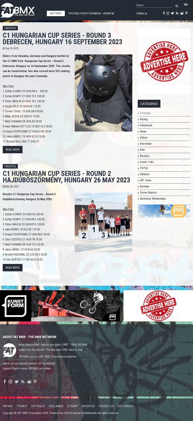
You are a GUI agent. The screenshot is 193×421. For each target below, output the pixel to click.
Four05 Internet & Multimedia (80, 413)
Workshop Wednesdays (153, 198)
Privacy (22, 406)
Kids (142, 149)
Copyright (38, 406)
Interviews (146, 143)
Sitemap (72, 406)
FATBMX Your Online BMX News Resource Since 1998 (21, 9)
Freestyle (10, 28)
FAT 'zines (145, 180)
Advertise (88, 406)
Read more (13, 149)
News (143, 131)
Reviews (144, 186)
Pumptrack (146, 125)
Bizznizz (145, 156)
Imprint (8, 406)
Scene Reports (148, 192)
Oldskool (144, 174)
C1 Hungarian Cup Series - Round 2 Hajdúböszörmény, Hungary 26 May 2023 (66, 176)
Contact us (106, 406)
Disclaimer (56, 406)
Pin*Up (144, 168)
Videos (144, 137)
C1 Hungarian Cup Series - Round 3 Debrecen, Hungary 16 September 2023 (62, 38)
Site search (125, 406)
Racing (143, 119)
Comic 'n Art (147, 162)
